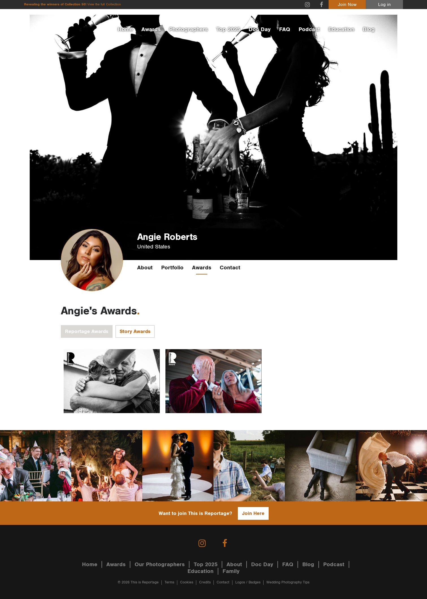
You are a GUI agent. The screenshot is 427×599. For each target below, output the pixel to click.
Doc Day (260, 29)
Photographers (188, 29)
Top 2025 (228, 29)
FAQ (284, 29)
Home (125, 29)
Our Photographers (160, 564)
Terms (169, 582)
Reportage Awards (86, 331)
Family (231, 571)
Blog (369, 29)
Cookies (186, 582)
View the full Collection (104, 4)
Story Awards (135, 331)
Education (341, 29)
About (145, 267)
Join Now (347, 4)
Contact (230, 267)
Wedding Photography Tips (287, 582)
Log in (384, 4)
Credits (205, 582)
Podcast (309, 29)
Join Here (253, 513)
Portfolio (172, 267)
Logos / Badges (247, 582)
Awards (151, 29)
